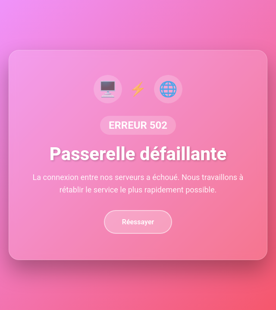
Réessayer (138, 222)
